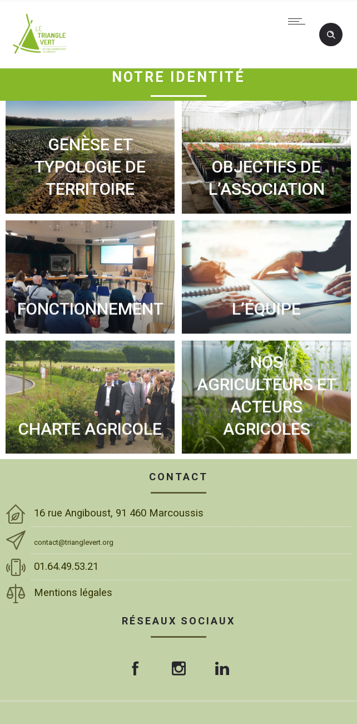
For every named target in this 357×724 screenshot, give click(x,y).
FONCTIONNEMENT (90, 308)
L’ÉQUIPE (266, 308)
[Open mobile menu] (299, 21)
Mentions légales (74, 593)
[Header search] (331, 35)
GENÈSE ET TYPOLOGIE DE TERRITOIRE (90, 167)
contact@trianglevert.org (73, 542)
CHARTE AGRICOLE (90, 429)
